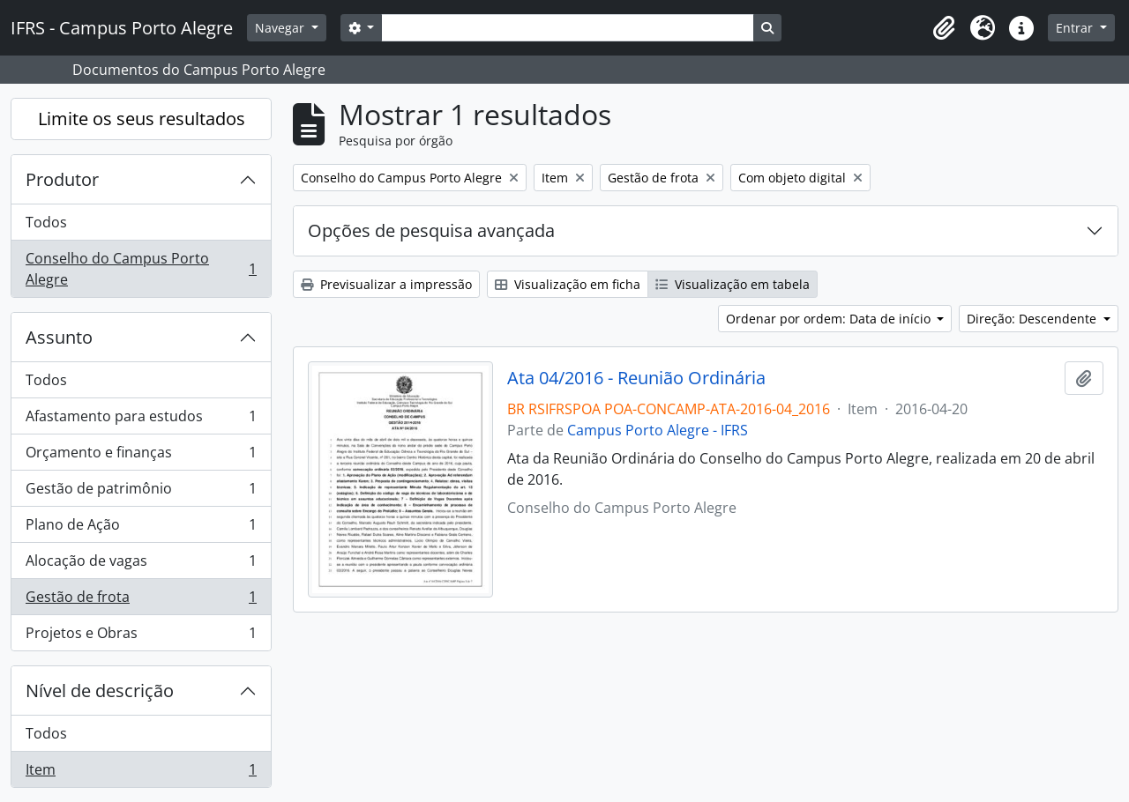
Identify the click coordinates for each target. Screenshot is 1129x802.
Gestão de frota (141, 600)
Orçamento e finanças (141, 456)
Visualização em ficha (567, 284)
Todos (46, 222)
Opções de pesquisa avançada (431, 230)
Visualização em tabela (732, 284)
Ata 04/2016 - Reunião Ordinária (636, 378)
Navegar (281, 27)
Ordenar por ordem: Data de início (830, 318)
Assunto (59, 337)
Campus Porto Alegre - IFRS (657, 430)
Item (141, 773)
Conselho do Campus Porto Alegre (141, 269)
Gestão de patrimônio (141, 492)
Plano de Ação (141, 528)
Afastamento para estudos (141, 419)
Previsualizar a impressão (386, 284)
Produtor (62, 179)
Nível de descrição (100, 690)
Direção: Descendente (1033, 318)
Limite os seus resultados (141, 118)
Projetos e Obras (141, 636)
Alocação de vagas (141, 564)
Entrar (1076, 27)
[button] (943, 28)
